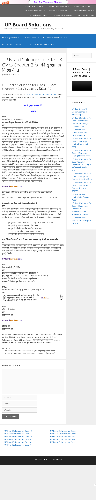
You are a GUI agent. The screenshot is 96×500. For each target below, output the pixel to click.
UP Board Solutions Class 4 (85, 11)
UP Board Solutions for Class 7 (17, 479)
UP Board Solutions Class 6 (36, 11)
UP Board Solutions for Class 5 (63, 468)
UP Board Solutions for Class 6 (63, 465)
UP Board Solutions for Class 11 (18, 468)
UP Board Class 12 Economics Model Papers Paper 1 (79, 112)
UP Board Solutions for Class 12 (18, 465)
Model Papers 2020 (12, 37)
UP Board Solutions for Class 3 (63, 474)
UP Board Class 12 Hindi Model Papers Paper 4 (80, 197)
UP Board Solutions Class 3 (40, 15)
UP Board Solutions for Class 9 (17, 474)
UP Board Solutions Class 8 (60, 6)
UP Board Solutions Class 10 (43, 44)
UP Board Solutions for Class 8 (17, 477)
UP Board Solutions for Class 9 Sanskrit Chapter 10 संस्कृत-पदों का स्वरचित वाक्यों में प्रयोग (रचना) (82, 165)
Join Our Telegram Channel (48, 2)
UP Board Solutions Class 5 (60, 11)
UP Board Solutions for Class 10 (18, 471)
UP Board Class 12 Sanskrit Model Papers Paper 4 (81, 220)
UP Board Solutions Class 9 (36, 6)
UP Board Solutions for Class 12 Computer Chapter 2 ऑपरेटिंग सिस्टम (82, 176)
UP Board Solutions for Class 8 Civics (41, 129)
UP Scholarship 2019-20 (86, 15)
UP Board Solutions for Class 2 (63, 477)
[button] (48, 2)
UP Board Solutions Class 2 (65, 15)
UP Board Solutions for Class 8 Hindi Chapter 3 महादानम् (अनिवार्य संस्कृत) (30, 386)
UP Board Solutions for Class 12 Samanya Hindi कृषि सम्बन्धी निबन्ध (81, 153)
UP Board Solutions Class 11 (15, 44)
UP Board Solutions (28, 24)
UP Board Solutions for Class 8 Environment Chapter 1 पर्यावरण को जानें (30, 388)
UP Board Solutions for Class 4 (63, 471)
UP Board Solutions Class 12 (56, 37)
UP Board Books (32, 37)
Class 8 (7, 383)
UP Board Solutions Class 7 (85, 6)
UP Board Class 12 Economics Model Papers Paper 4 (79, 132)
